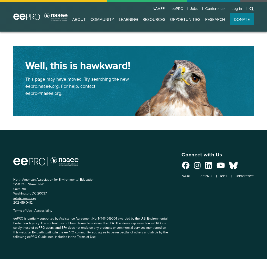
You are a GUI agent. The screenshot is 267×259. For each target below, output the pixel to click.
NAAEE (150, 8)
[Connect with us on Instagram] (190, 167)
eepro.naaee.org (42, 86)
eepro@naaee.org (43, 93)
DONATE (242, 19)
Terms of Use (22, 210)
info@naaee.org (24, 198)
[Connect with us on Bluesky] (226, 167)
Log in (236, 8)
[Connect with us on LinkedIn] (201, 167)
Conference (212, 8)
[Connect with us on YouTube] (213, 167)
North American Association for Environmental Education (40, 17)
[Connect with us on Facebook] (179, 167)
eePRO (171, 8)
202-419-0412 (23, 202)
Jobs (189, 8)
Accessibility (43, 210)
